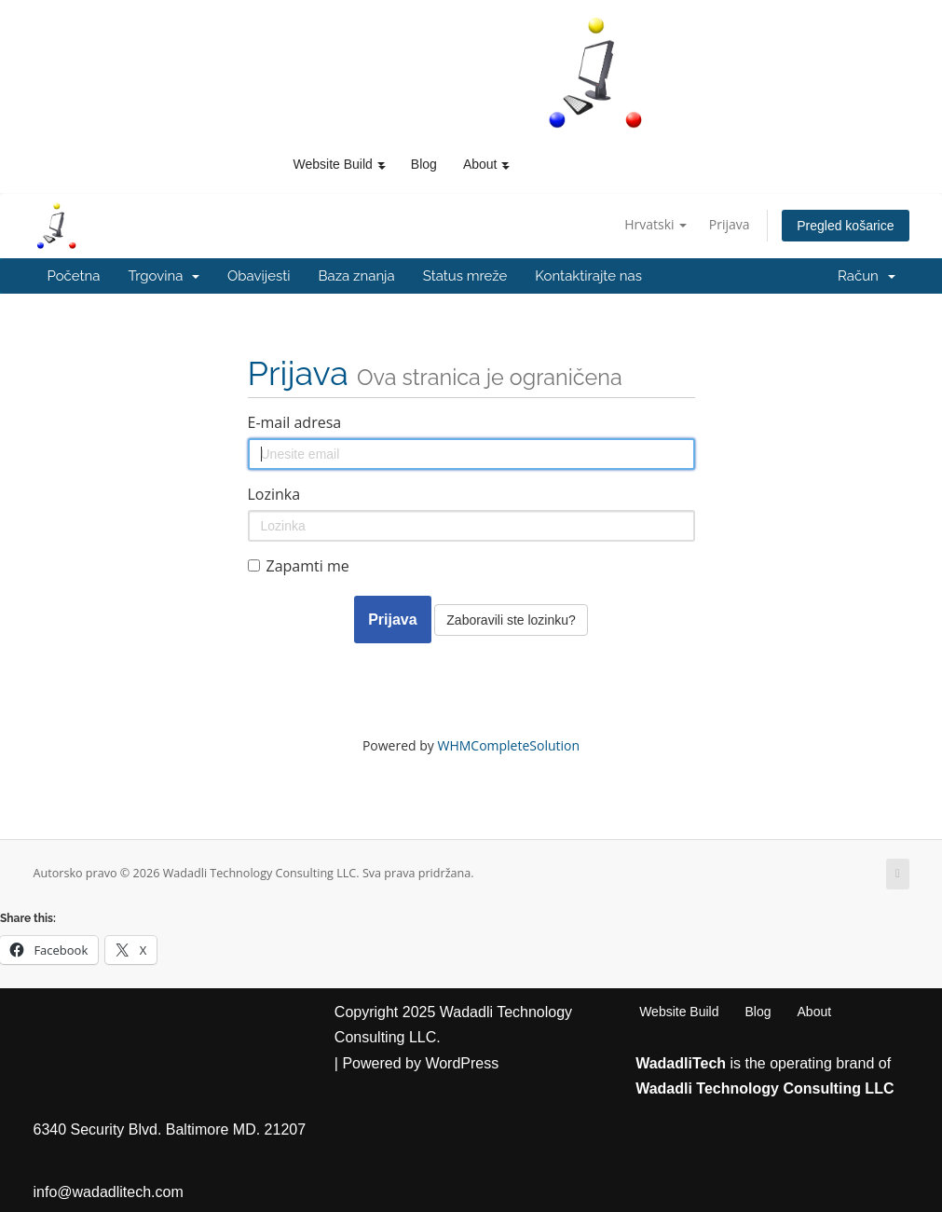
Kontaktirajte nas (588, 276)
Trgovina (163, 276)
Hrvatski (655, 224)
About (815, 1011)
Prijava (729, 224)
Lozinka (274, 494)
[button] (381, 164)
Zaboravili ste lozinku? (511, 620)
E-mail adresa (295, 422)
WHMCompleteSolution (508, 745)
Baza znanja (357, 276)
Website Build (678, 1011)
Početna (74, 276)
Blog (424, 164)
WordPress (461, 1063)
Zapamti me (298, 566)
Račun (866, 276)
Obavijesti (258, 276)
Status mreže (465, 276)
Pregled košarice (845, 225)
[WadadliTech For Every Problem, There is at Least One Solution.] (596, 73)
